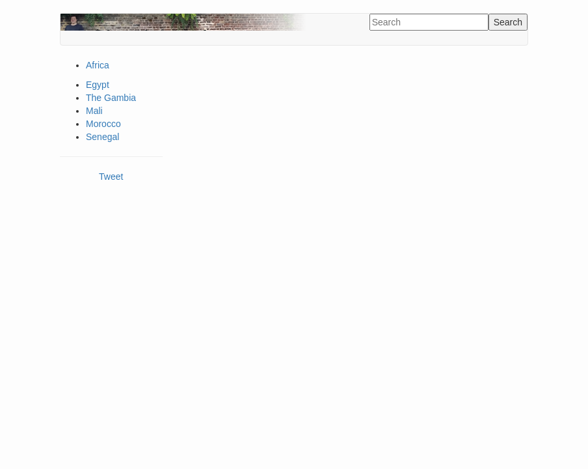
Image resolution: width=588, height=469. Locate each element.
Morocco (103, 124)
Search (508, 22)
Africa (97, 65)
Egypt (97, 84)
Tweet (111, 176)
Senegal (102, 137)
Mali (94, 111)
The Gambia (111, 97)
